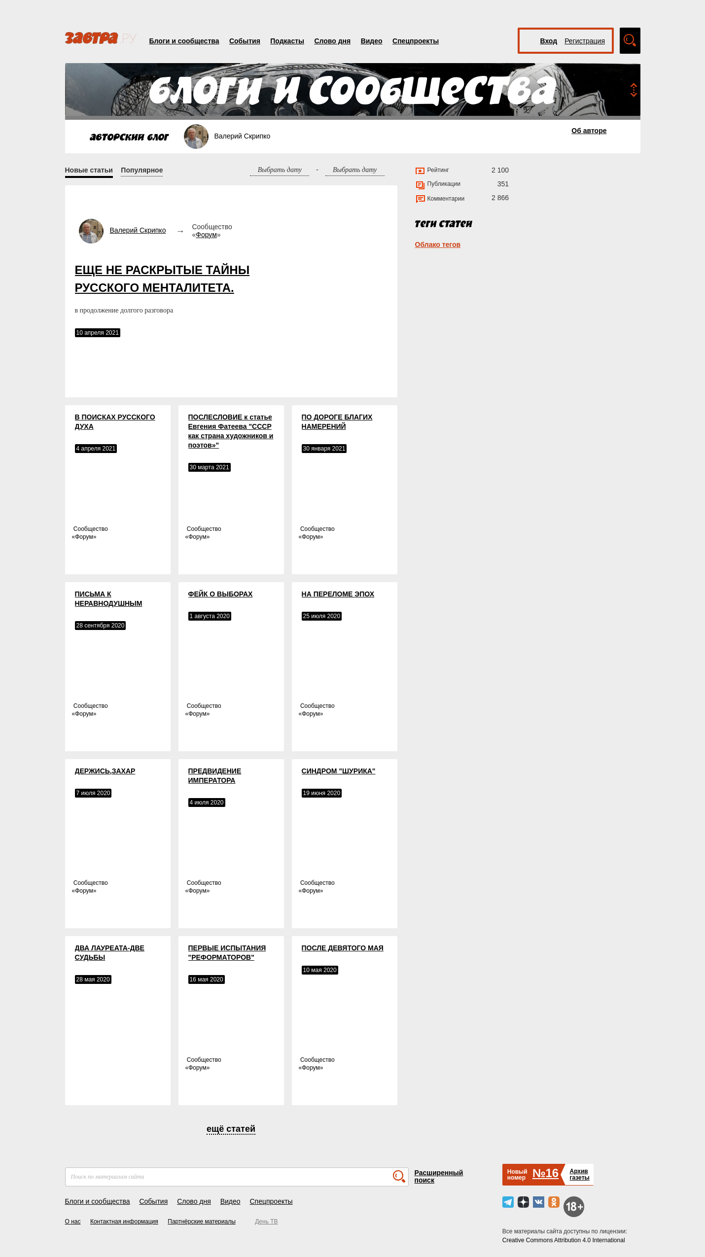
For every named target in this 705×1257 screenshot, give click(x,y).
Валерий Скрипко (138, 230)
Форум (206, 235)
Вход (549, 41)
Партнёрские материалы (202, 1221)
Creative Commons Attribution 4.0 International (563, 1240)
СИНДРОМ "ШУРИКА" (339, 771)
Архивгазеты (579, 1174)
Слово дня (332, 41)
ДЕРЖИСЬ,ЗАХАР (105, 771)
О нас (73, 1221)
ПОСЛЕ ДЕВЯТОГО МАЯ (343, 948)
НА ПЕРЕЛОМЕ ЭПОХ (338, 594)
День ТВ (266, 1221)
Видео (372, 41)
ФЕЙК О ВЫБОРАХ (220, 594)
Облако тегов (438, 244)
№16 (545, 1173)
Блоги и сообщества (184, 41)
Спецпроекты (415, 41)
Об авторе (588, 131)
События (244, 41)
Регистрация (584, 41)
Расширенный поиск (439, 1176)
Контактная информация (124, 1221)
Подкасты (287, 41)
